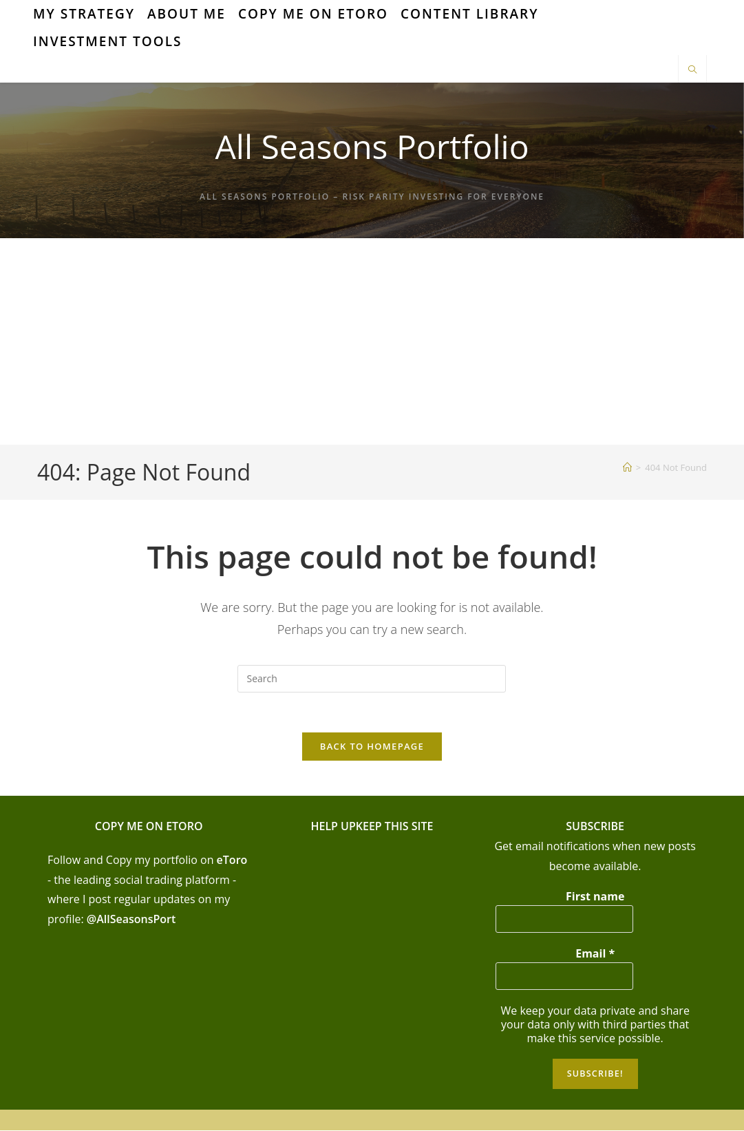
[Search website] (692, 70)
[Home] (627, 467)
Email (595, 955)
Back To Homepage (372, 748)
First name (595, 898)
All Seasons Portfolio (372, 146)
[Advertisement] (372, 341)
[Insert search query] (371, 679)
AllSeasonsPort (136, 921)
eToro (232, 861)
